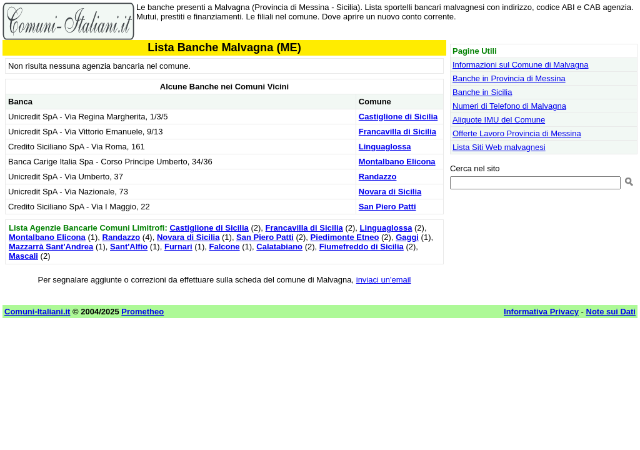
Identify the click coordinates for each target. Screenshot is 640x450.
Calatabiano (279, 246)
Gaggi (407, 237)
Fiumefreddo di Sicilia (361, 246)
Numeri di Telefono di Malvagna (509, 106)
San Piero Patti (387, 206)
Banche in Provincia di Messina (509, 78)
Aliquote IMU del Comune (498, 119)
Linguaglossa (385, 146)
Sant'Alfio (129, 246)
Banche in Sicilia (482, 92)
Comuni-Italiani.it (37, 311)
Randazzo (378, 176)
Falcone (224, 246)
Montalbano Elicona (397, 161)
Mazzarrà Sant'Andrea (51, 246)
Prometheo (142, 311)
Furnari (178, 246)
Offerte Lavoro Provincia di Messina (516, 133)
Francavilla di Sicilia (397, 131)
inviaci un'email (383, 279)
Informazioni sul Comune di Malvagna (520, 64)
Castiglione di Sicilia (398, 116)
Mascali (23, 256)
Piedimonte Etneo (345, 237)
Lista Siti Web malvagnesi (499, 147)
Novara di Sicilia (390, 191)
